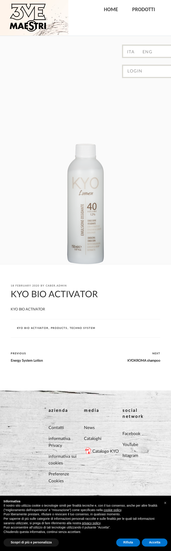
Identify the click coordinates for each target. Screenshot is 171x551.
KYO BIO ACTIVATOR (33, 328)
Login (134, 71)
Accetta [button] (154, 542)
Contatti (56, 428)
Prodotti (143, 9)
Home (111, 9)
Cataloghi (93, 439)
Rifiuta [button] (128, 542)
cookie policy (112, 510)
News (89, 428)
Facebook (131, 434)
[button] (165, 502)
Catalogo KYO (105, 451)
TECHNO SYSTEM (83, 328)
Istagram (130, 456)
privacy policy (91, 523)
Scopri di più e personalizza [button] (31, 542)
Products (59, 328)
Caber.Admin (56, 286)
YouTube (130, 445)
